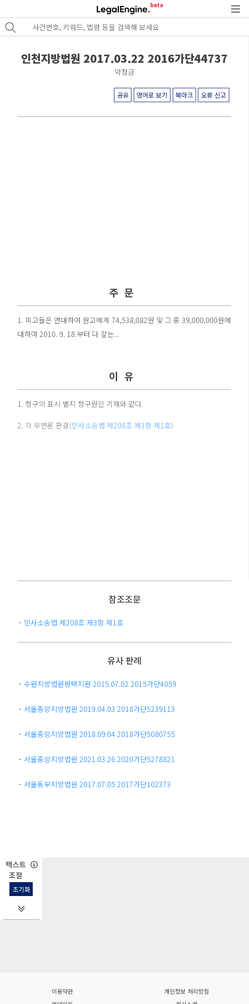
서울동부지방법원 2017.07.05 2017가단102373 (97, 784)
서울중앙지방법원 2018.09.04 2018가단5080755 (99, 733)
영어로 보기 (151, 94)
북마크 (184, 94)
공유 (123, 94)
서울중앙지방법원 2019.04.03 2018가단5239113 (99, 708)
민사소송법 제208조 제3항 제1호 (73, 622)
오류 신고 (213, 94)
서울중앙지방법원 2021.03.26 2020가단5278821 (99, 759)
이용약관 (62, 991)
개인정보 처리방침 (186, 991)
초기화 (21, 889)
